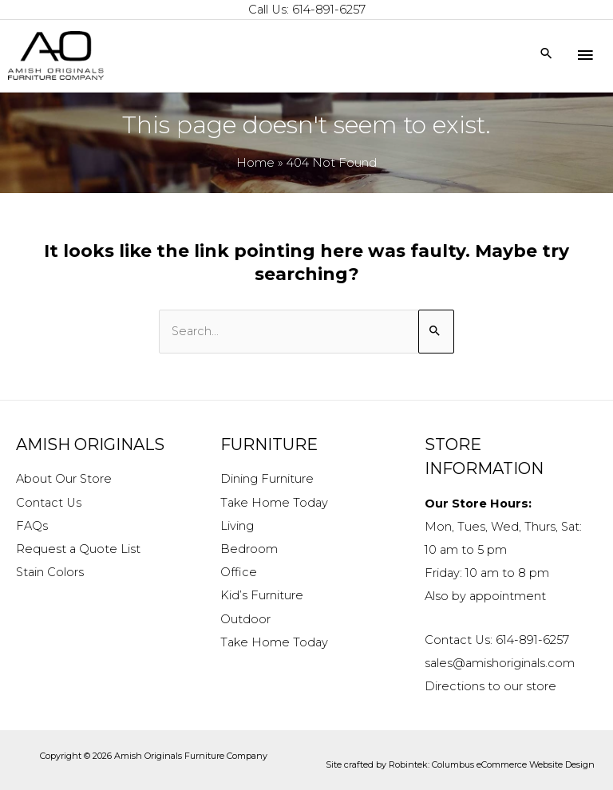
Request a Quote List (78, 549)
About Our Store (64, 479)
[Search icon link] (546, 54)
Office (238, 572)
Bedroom (249, 549)
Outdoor (245, 619)
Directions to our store (490, 686)
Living (237, 526)
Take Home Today (274, 503)
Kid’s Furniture (261, 595)
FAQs (32, 526)
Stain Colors (50, 572)
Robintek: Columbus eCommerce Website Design (492, 764)
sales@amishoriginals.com (500, 663)
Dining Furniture (267, 479)
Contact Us (48, 503)
